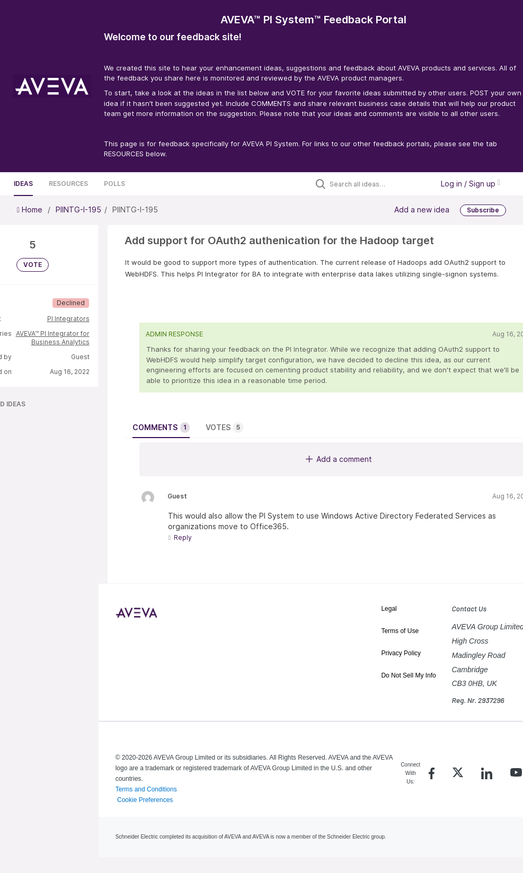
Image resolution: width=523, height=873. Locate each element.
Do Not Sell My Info (408, 675)
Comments (161, 427)
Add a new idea (421, 208)
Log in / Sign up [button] (470, 183)
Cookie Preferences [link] (145, 800)
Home (31, 209)
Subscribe (483, 210)
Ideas (23, 184)
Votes (224, 427)
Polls (114, 184)
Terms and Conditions (146, 789)
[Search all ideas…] (378, 183)
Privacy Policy (401, 653)
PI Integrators (68, 319)
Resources (68, 184)
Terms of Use (400, 631)
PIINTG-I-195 (78, 209)
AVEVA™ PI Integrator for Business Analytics (53, 337)
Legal (388, 608)
